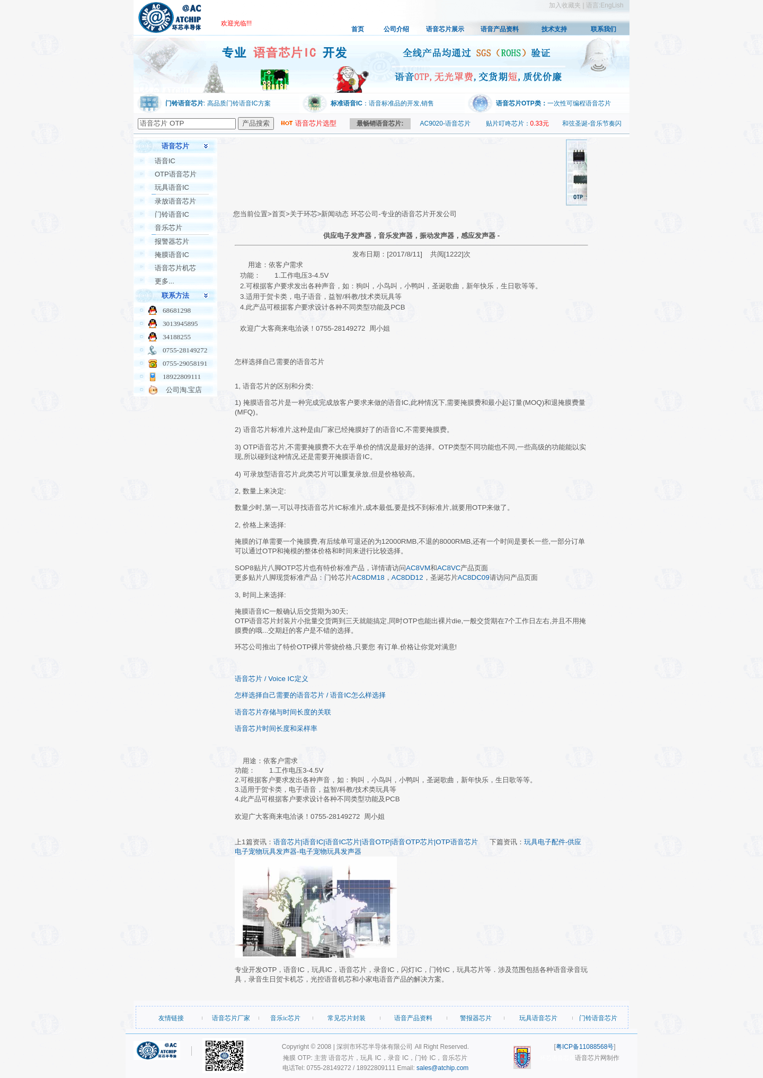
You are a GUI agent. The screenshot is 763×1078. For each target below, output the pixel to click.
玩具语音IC (172, 187)
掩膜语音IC (172, 255)
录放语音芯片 (175, 201)
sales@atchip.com (442, 1068)
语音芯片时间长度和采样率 (276, 728)
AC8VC (448, 568)
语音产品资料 (500, 29)
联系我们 (603, 29)
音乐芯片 (168, 228)
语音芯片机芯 (175, 268)
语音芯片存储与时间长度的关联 (283, 712)
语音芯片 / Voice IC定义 (271, 679)
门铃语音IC (172, 214)
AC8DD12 (407, 577)
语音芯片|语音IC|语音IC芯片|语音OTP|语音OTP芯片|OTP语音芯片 (375, 842)
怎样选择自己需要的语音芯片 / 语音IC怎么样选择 (310, 695)
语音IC (165, 161)
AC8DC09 (474, 577)
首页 (357, 29)
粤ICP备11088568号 (585, 1046)
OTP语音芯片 (176, 174)
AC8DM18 (368, 577)
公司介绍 (396, 29)
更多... (164, 281)
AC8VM (418, 568)
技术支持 (554, 29)
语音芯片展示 (445, 29)
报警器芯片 (172, 241)
